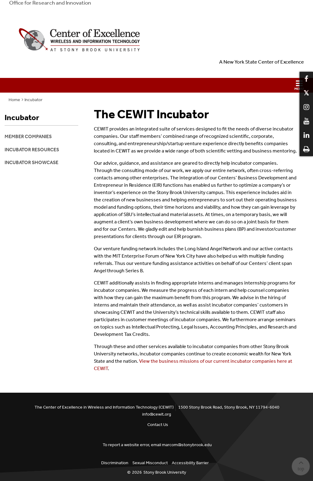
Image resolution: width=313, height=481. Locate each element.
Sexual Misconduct (150, 462)
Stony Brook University (164, 472)
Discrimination (114, 462)
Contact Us (157, 424)
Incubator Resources (32, 149)
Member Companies (28, 136)
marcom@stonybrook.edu (187, 444)
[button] (156, 85)
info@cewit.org (156, 414)
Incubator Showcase (31, 162)
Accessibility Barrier (190, 462)
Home (14, 99)
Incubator (33, 99)
